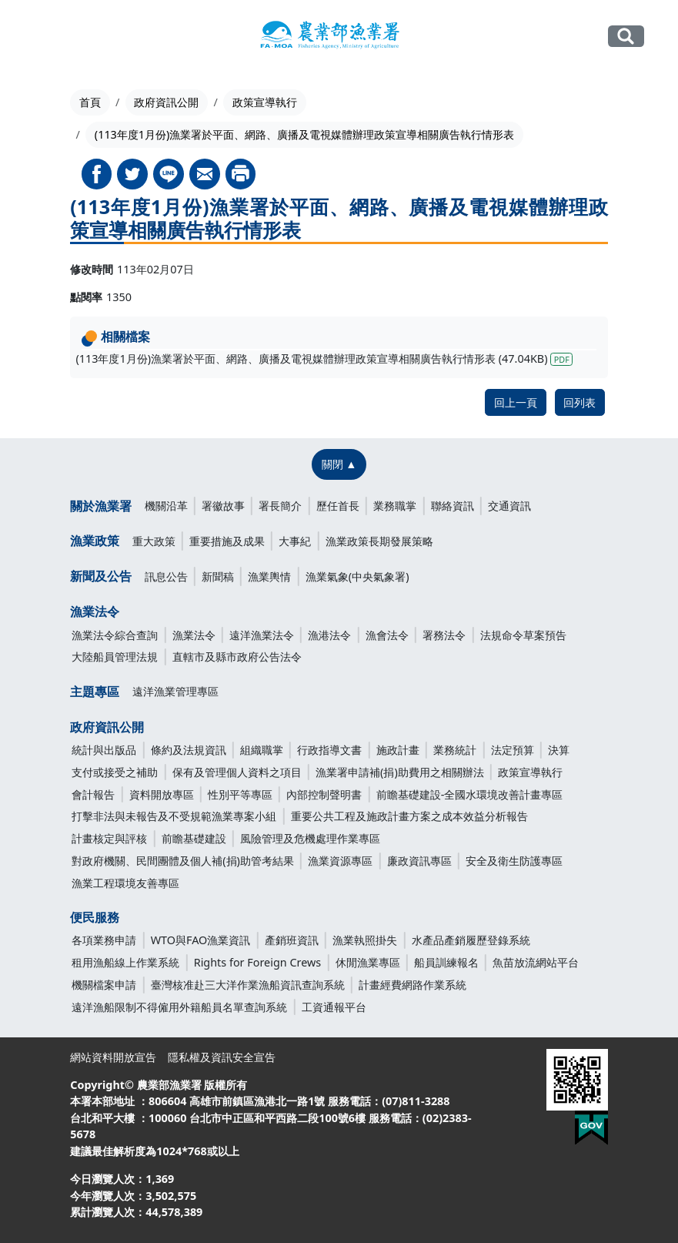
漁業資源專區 (340, 860)
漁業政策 (94, 540)
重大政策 (153, 541)
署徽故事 (223, 505)
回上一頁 (515, 402)
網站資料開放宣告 (113, 1057)
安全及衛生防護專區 (514, 860)
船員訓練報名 (446, 962)
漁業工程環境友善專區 (125, 883)
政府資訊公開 (166, 102)
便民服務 (94, 917)
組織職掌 (261, 749)
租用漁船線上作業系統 (125, 962)
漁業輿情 (269, 576)
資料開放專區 (161, 794)
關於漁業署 (101, 506)
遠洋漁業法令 (261, 635)
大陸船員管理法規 (115, 656)
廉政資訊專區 (419, 860)
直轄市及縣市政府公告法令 (237, 656)
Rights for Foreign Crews (258, 962)
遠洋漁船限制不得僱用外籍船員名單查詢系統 (179, 1007)
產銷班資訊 (292, 940)
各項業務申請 (104, 940)
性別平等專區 (240, 794)
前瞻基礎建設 (194, 838)
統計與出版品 (104, 749)
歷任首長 (337, 505)
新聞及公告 (101, 576)
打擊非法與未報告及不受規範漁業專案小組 (174, 816)
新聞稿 (218, 576)
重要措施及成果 (227, 541)
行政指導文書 (329, 749)
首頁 (90, 102)
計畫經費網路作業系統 (412, 984)
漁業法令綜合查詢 (115, 635)
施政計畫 (397, 749)
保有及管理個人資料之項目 (237, 772)
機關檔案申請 (104, 984)
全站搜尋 (626, 36)
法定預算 (512, 749)
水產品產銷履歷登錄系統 (471, 940)
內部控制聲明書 (324, 794)
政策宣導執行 (264, 102)
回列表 (579, 402)
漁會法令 (387, 635)
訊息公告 (166, 576)
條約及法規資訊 (188, 749)
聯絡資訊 (452, 505)
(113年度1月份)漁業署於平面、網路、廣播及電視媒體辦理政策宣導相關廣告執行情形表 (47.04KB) (324, 358)
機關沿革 (166, 505)
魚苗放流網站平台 (536, 962)
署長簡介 (280, 505)
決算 (558, 749)
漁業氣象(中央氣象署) (357, 576)
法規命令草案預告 (523, 635)
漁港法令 (329, 635)
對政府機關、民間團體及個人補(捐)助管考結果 (183, 860)
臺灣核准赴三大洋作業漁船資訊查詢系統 (248, 984)
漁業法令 (94, 611)
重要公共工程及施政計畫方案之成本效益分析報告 (409, 816)
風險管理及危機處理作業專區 (310, 838)
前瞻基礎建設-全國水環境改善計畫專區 (469, 794)
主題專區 (94, 691)
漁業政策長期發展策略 (379, 541)
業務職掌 (394, 505)
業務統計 (454, 749)
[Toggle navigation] (42, 36)
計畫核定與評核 (109, 838)
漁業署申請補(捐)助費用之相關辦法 (400, 772)
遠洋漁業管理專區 (175, 691)
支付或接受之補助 (115, 772)
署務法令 (444, 635)
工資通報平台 (334, 1007)
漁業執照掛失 (364, 940)
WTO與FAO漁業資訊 (201, 940)
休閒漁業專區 (368, 962)
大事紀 (295, 541)
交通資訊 (509, 505)
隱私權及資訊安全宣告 (222, 1057)
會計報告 (93, 794)
